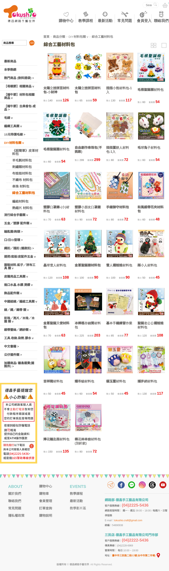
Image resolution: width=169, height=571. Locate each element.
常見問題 (124, 21)
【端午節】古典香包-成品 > (20, 107)
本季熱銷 (10, 69)
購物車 (44, 493)
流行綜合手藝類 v (16, 215)
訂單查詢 (45, 508)
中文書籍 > (11, 346)
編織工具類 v (13, 126)
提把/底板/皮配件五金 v (20, 256)
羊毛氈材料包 (22, 160)
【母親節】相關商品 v (19, 86)
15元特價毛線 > (14, 134)
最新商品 (10, 61)
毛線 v (8, 117)
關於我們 (14, 493)
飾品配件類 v (13, 293)
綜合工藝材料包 (23, 193)
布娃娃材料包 (22, 173)
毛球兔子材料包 (148, 147)
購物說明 (45, 515)
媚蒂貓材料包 (84, 381)
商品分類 (59, 36)
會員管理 (45, 501)
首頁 (46, 36)
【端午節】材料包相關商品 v (19, 96)
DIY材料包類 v (14, 142)
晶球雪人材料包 (54, 265)
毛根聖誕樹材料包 (150, 89)
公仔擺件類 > (13, 354)
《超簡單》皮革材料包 (25, 152)
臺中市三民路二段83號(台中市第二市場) (136, 555)
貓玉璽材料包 (116, 381)
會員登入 (144, 21)
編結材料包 (20, 201)
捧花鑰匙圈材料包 (56, 439)
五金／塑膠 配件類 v (18, 223)
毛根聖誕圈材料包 (56, 149)
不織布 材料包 (22, 180)
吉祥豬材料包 (53, 381)
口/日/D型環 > (13, 240)
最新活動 (105, 21)
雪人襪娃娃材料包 (119, 265)
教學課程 (85, 21)
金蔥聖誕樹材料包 (88, 265)
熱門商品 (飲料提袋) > (19, 78)
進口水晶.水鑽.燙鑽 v (18, 285)
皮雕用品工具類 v (16, 276)
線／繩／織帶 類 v (16, 310)
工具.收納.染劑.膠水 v (19, 338)
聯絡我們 (161, 21)
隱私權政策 (16, 515)
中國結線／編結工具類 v (20, 301)
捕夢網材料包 (147, 381)
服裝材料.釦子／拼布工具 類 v (19, 266)
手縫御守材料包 (117, 207)
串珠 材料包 (20, 186)
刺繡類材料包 (22, 167)
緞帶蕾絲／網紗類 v (17, 329)
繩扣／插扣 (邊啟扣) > (19, 248)
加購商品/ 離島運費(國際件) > (19, 364)
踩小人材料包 (147, 265)
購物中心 (66, 21)
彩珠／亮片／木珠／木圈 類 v (19, 319)
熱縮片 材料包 (22, 208)
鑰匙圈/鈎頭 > (13, 231)
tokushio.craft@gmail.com (128, 520)
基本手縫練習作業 (119, 323)
